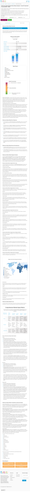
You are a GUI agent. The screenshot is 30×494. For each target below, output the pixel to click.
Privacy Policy (18, 475)
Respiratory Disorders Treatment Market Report (21, 464)
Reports (11, 476)
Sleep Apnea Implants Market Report (8, 466)
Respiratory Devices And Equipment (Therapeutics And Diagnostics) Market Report (8, 464)
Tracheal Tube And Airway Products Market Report (21, 466)
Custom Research (12, 477)
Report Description (7, 23)
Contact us (11, 480)
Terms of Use (18, 476)
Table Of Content (22, 23)
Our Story (11, 475)
